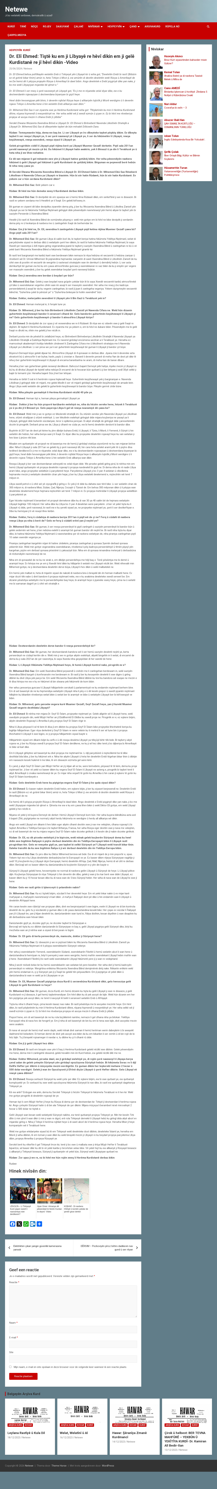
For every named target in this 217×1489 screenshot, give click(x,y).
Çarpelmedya (17, 35)
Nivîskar (94, 26)
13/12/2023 (171, 1450)
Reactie (14, 1282)
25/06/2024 (15, 68)
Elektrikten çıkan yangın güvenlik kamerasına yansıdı (37, 1248)
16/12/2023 (66, 1437)
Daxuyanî (62, 26)
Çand (133, 26)
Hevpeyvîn (115, 26)
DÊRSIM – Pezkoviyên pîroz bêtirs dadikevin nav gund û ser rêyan (107, 1248)
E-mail (13, 1337)
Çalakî (78, 26)
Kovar (28, 1425)
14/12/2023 (118, 1441)
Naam (13, 1322)
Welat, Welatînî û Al (74, 1433)
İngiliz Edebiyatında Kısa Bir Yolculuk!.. (184, 139)
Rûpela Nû (172, 26)
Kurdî (11, 26)
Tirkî (23, 26)
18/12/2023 (14, 1437)
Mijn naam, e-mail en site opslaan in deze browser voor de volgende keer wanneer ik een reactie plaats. (70, 1367)
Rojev (47, 26)
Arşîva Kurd (15, 1425)
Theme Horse (59, 1465)
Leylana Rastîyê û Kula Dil (26, 1433)
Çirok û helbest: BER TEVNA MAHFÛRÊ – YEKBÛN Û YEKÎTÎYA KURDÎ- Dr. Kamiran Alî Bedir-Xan (185, 1439)
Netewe (16, 9)
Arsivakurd (152, 26)
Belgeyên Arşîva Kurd (23, 1394)
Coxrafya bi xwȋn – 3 (175, 107)
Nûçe (34, 26)
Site (11, 1352)
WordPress (108, 1465)
